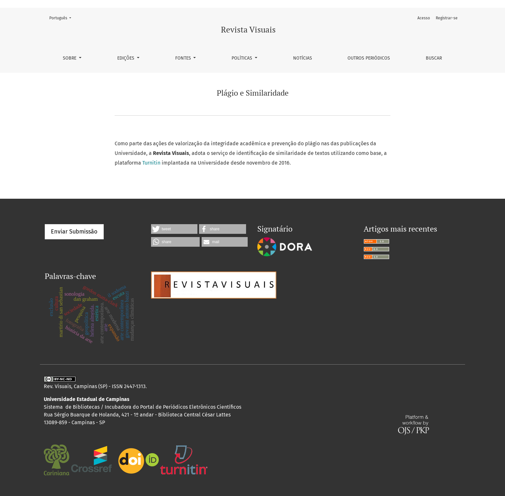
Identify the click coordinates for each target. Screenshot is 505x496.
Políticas (242, 58)
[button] (174, 229)
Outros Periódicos (369, 58)
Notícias (302, 58)
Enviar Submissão (74, 231)
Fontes (183, 58)
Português (62, 17)
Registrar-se (447, 18)
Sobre (70, 58)
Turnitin (151, 163)
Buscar (434, 58)
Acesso (423, 18)
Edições (126, 58)
